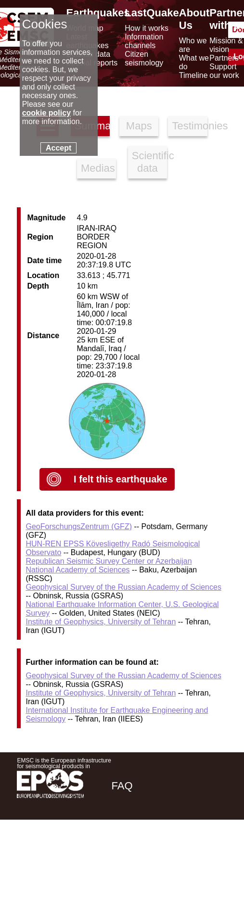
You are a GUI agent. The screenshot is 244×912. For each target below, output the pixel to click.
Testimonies (189, 126)
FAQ (122, 786)
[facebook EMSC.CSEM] (135, 854)
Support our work (224, 71)
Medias (98, 168)
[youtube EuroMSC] (213, 854)
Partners (223, 58)
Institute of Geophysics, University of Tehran (101, 622)
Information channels (144, 41)
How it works (146, 28)
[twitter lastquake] (161, 854)
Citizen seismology (144, 58)
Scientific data (149, 162)
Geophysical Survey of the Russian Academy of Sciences (123, 587)
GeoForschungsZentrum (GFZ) (79, 526)
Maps (139, 126)
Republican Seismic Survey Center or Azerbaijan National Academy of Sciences (109, 565)
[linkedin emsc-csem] (187, 854)
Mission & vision (226, 45)
